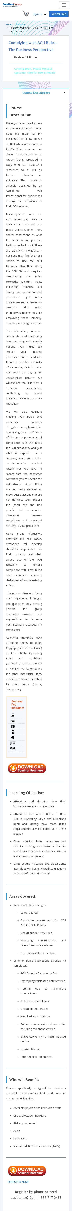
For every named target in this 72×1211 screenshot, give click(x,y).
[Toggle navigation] (64, 5)
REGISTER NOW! (18, 1182)
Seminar (20, 24)
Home (9, 24)
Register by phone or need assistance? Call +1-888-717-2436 (36, 1195)
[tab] (36, 92)
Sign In (39, 14)
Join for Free (59, 14)
